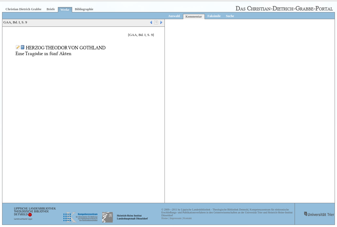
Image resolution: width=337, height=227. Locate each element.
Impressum (175, 218)
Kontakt (187, 218)
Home (164, 218)
